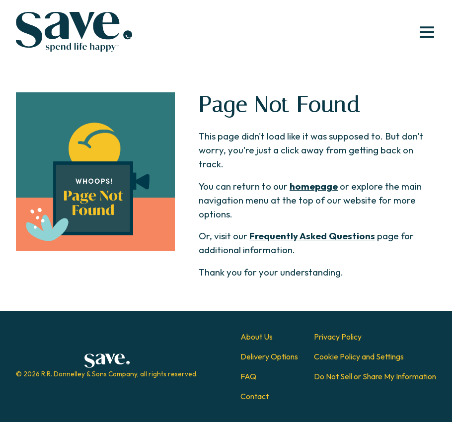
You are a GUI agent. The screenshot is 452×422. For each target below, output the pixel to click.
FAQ (248, 376)
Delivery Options (269, 356)
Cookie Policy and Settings (359, 356)
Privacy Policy (338, 337)
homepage (314, 186)
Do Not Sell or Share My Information (375, 376)
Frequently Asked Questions (312, 236)
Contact (254, 396)
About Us (256, 337)
